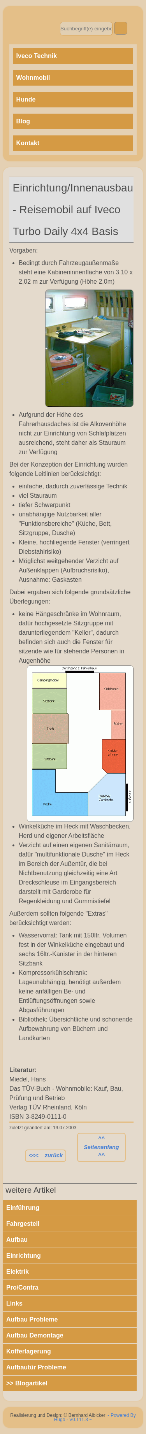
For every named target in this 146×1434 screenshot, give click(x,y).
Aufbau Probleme (32, 1319)
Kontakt (28, 143)
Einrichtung (23, 1255)
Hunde (26, 99)
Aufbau (17, 1239)
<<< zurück (46, 1155)
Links (14, 1303)
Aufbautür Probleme (36, 1367)
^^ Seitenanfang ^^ (101, 1147)
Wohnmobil (33, 77)
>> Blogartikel (26, 1383)
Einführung (22, 1207)
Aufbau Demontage (34, 1335)
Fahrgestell (22, 1223)
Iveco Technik (36, 56)
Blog (23, 121)
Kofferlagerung (28, 1351)
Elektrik (17, 1271)
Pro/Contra (22, 1287)
